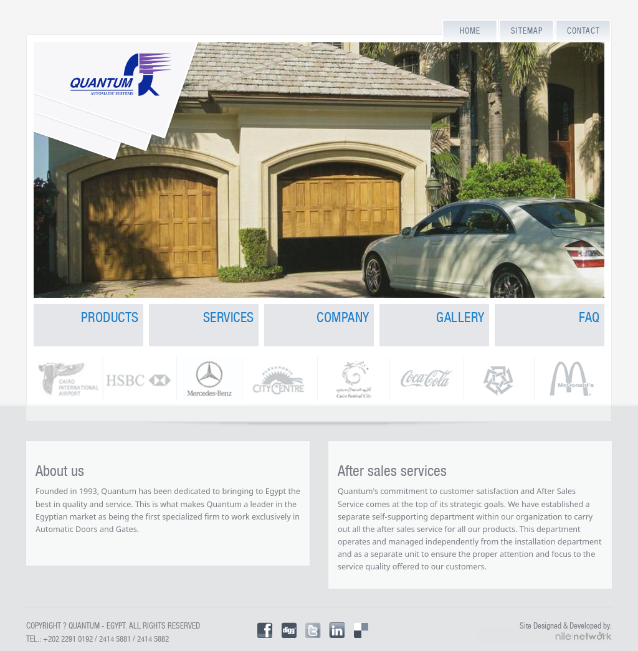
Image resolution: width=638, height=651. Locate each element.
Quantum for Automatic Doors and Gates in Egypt (118, 134)
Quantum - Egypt (97, 625)
